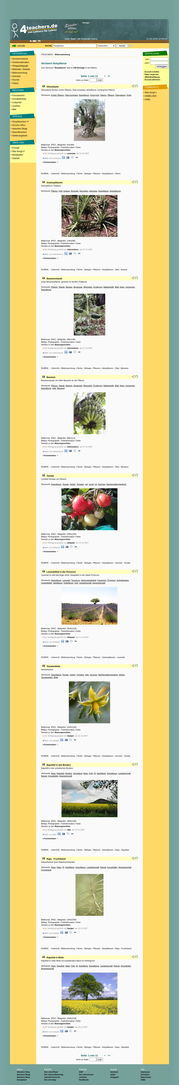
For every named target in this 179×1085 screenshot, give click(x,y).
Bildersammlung (19, 73)
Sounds (15, 80)
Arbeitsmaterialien (20, 62)
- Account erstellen (151, 72)
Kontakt (15, 148)
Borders (68, 773)
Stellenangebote (19, 135)
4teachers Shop (23, 1072)
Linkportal (16, 102)
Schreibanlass (123, 580)
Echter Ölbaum (57, 95)
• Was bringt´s (150, 92)
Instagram (114, 1077)
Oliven (117, 173)
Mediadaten (17, 155)
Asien (122, 287)
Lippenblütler (46, 583)
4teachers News (23, 1077)
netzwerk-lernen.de (52, 1077)
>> (108, 76)
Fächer (80, 173)
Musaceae (77, 287)
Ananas (66, 191)
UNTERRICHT (19, 53)
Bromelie (74, 191)
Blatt (117, 287)
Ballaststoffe (108, 287)
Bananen (124, 368)
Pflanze (54, 191)
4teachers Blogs (19, 128)
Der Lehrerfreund (86, 1075)
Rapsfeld (60, 773)
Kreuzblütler (53, 776)
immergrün (94, 95)
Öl (95, 773)
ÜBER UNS (18, 142)
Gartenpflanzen (108, 657)
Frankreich (101, 580)
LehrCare (83, 1077)
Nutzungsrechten (62, 150)
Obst (117, 270)
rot (96, 484)
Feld (60, 191)
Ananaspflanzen (54, 182)
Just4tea (16, 106)
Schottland (77, 773)
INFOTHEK (18, 90)
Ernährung (97, 287)
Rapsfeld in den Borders (58, 765)
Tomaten (80, 484)
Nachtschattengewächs (116, 484)
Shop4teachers (20, 121)
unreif (91, 484)
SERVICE (17, 116)
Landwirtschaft (85, 583)
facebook (114, 1072)
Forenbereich (18, 95)
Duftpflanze (68, 583)
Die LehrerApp (50, 1080)
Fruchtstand (46, 870)
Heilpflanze (58, 583)
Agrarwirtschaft (98, 583)
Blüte (56, 677)
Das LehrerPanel (51, 1072)
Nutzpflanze (84, 95)
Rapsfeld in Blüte (55, 957)
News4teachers (19, 132)
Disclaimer (145, 1075)
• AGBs (146, 99)
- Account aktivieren (152, 80)
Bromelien (84, 191)
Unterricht (55, 173)
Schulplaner (22, 1080)
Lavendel (66, 580)
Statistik (16, 158)
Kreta (129, 95)
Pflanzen (97, 173)
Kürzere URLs (18, 125)
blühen (122, 675)
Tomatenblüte (53, 666)
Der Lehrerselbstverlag (53, 1075)
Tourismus (75, 580)
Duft (76, 583)
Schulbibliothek (19, 99)
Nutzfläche (101, 773)
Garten (73, 484)
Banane (69, 287)
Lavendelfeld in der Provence (61, 572)
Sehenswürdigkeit (88, 580)
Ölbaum (111, 95)
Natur (85, 773)
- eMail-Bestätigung (152, 77)
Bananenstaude (54, 278)
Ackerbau (93, 191)
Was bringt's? (18, 151)
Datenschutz (146, 1077)
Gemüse (101, 484)
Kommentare (50, 162)
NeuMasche (84, 1080)
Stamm (103, 95)
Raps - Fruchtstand (56, 859)
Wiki (14, 109)
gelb (54, 388)
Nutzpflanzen (107, 173)
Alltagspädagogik (20, 66)
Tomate (50, 476)
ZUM (81, 1072)
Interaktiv (16, 76)
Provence (112, 580)
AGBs (143, 1080)
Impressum (145, 1072)
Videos (15, 83)
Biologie (87, 173)
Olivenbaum (52, 87)
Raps (53, 773)
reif (86, 484)
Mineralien (87, 287)
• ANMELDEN (149, 96)
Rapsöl (44, 776)
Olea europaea (71, 95)
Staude (62, 287)
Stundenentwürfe (20, 59)
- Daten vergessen (151, 74)
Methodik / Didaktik (21, 69)
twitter (113, 1075)
